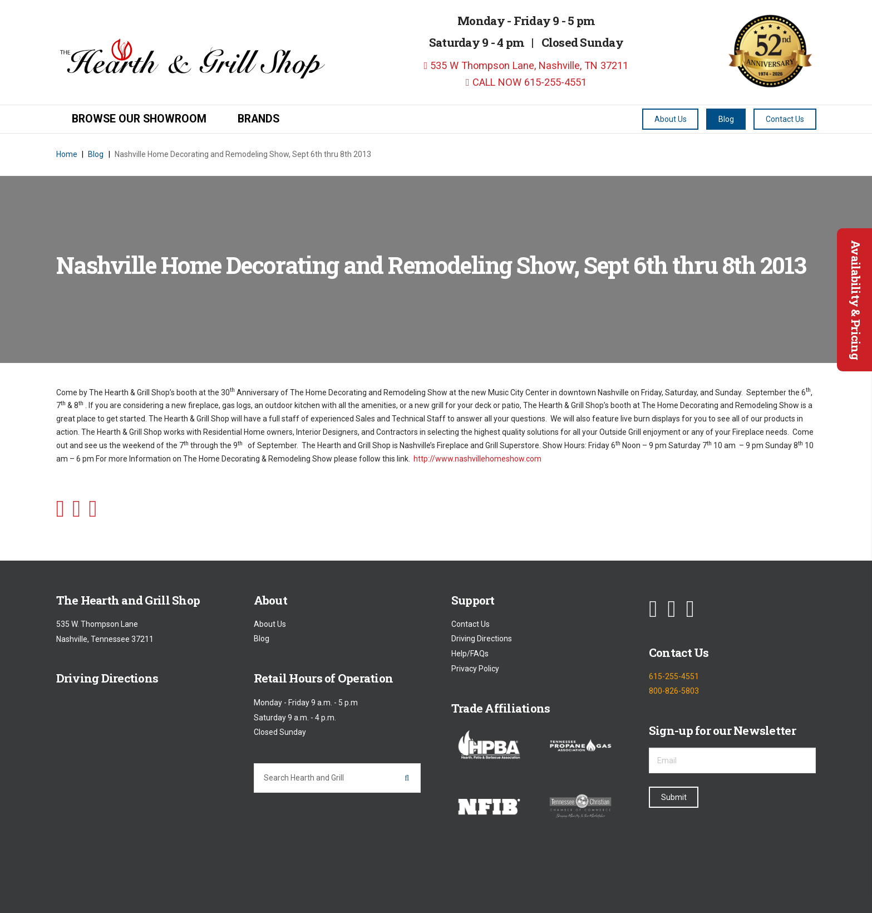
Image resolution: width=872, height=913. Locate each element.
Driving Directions (481, 639)
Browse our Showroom (139, 118)
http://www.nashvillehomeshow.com (477, 458)
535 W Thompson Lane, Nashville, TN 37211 (526, 65)
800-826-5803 (674, 691)
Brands (258, 118)
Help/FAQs (470, 653)
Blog (261, 639)
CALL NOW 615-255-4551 (526, 82)
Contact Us (470, 624)
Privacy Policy (475, 668)
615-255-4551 (674, 676)
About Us (270, 624)
